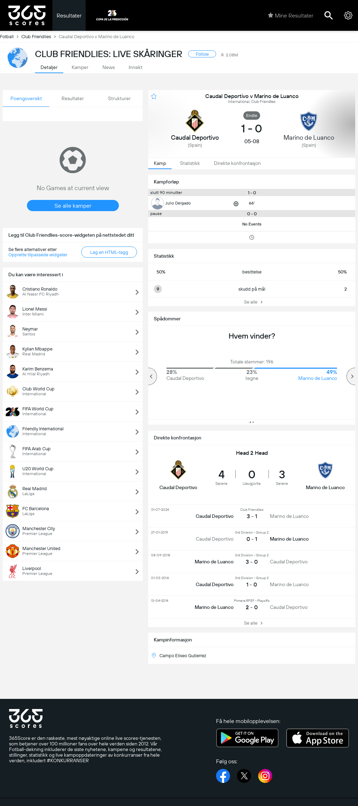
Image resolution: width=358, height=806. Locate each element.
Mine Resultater (290, 15)
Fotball (10, 36)
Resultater (69, 15)
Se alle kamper (73, 205)
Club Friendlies (40, 36)
